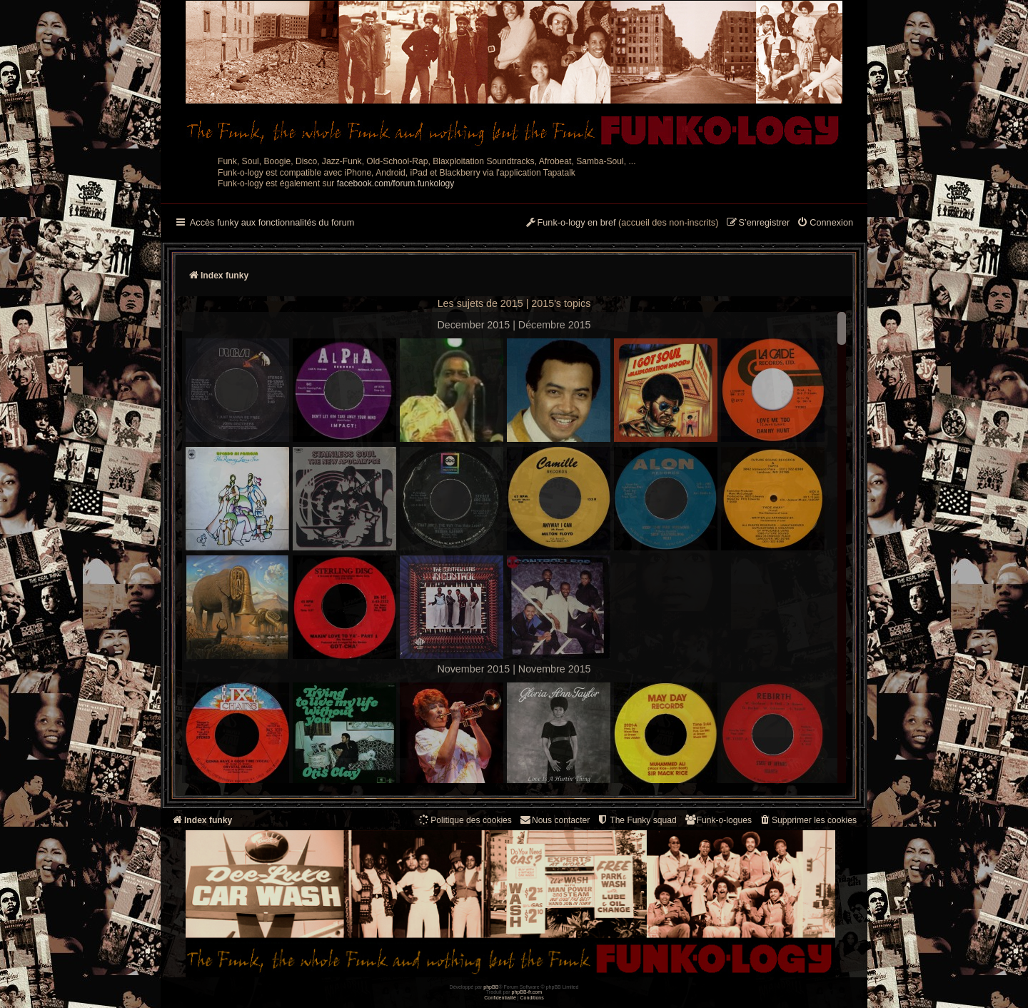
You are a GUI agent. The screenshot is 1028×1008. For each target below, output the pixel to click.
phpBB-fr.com (527, 991)
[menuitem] (825, 223)
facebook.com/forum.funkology (396, 183)
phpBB (490, 986)
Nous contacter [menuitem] (554, 820)
